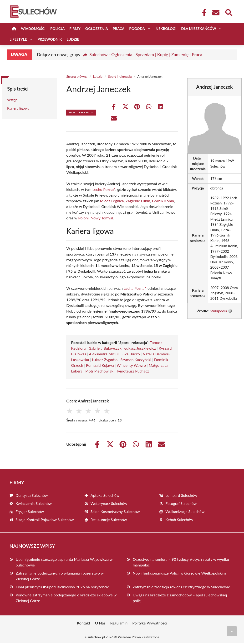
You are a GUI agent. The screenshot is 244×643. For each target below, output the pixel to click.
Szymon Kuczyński (135, 359)
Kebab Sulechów (179, 519)
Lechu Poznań (104, 189)
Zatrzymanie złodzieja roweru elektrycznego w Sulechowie (181, 587)
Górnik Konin (163, 200)
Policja (57, 28)
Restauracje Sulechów (109, 519)
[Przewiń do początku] (232, 631)
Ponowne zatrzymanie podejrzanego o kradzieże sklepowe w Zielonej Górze (66, 598)
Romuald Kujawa (100, 365)
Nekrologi (166, 28)
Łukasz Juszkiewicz (140, 348)
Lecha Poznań (135, 288)
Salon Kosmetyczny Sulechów (115, 511)
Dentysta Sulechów (31, 495)
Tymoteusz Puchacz (132, 371)
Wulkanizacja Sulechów (184, 511)
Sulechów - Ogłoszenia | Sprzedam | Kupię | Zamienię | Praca (145, 54)
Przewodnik (50, 39)
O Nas (100, 623)
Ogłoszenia (96, 28)
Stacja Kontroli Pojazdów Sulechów (44, 519)
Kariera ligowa (18, 108)
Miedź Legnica (112, 200)
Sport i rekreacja (120, 76)
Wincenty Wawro (131, 365)
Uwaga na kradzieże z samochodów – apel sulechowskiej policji (180, 598)
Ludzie (73, 39)
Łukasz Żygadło (105, 359)
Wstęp (12, 100)
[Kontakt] (216, 13)
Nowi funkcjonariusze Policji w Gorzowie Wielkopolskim (179, 573)
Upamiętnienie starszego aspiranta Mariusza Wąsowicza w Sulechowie (64, 562)
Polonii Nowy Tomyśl (95, 218)
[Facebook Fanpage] (203, 13)
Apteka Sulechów (105, 495)
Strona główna (76, 76)
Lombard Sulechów (181, 495)
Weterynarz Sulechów (109, 503)
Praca (118, 28)
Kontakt (83, 623)
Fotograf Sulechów (181, 503)
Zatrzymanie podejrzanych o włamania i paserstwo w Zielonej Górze (60, 576)
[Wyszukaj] (228, 12)
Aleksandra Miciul (103, 354)
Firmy (74, 28)
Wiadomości (33, 28)
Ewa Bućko (131, 354)
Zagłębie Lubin (138, 200)
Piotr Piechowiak (99, 371)
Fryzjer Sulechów (29, 511)
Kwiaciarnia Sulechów (33, 503)
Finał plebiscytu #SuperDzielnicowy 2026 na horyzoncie (62, 587)
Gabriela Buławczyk (105, 348)
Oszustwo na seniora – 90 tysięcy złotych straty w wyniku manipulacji (181, 562)
